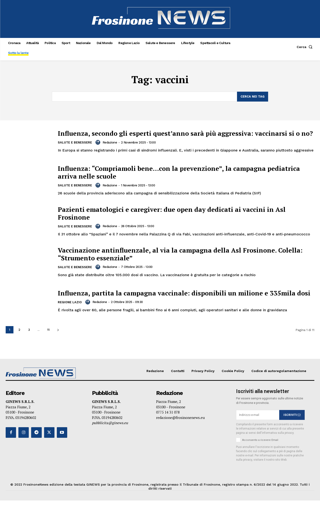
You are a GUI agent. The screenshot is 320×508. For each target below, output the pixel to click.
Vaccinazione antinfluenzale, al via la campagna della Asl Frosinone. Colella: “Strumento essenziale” (175, 257)
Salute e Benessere (75, 148)
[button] (305, 47)
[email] (257, 422)
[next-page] (58, 337)
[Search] (252, 97)
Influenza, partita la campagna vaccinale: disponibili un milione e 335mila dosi (186, 298)
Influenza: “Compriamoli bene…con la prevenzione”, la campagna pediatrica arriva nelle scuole (171, 175)
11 (48, 337)
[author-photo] (99, 148)
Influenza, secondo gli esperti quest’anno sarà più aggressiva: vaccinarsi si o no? (185, 135)
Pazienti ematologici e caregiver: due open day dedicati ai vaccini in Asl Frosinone (181, 216)
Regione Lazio (70, 312)
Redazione (110, 148)
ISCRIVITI (291, 422)
